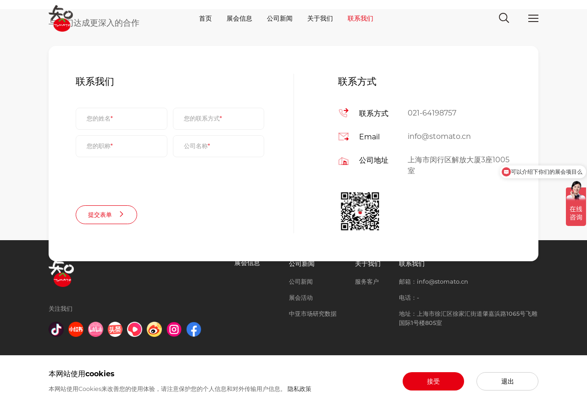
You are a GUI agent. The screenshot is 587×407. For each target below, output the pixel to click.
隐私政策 (299, 388)
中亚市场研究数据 (313, 313)
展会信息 (239, 18)
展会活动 (301, 297)
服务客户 (367, 281)
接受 (433, 381)
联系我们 (360, 18)
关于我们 (320, 18)
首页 (205, 18)
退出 (507, 381)
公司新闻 (280, 18)
